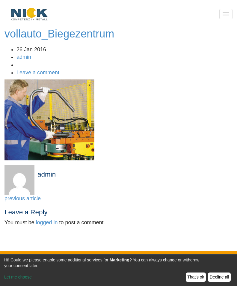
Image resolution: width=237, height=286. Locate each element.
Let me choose (18, 277)
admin (23, 57)
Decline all (219, 277)
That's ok (195, 277)
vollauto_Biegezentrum (59, 34)
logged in (47, 222)
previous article (22, 198)
